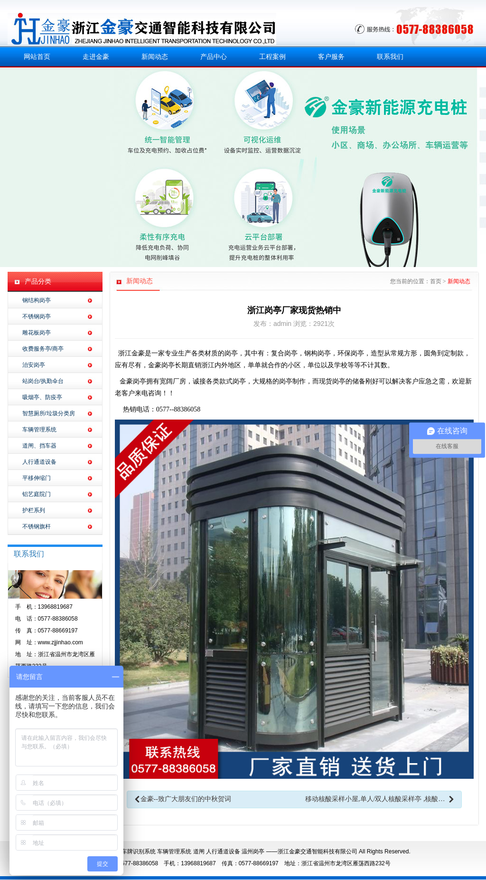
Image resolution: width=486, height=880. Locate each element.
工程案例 (272, 56)
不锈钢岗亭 (36, 316)
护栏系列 (33, 510)
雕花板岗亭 (36, 332)
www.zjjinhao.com (60, 642)
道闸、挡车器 (39, 445)
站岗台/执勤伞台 (43, 381)
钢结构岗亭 (36, 300)
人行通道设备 (39, 462)
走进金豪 (96, 56)
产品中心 (213, 56)
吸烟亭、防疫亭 (42, 397)
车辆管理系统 (39, 429)
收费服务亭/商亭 (43, 348)
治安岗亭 (33, 365)
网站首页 (37, 56)
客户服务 (331, 56)
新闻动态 (154, 56)
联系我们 (390, 56)
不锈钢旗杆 (36, 526)
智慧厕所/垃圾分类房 (48, 413)
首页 (435, 281)
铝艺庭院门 (36, 494)
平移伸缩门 (36, 478)
